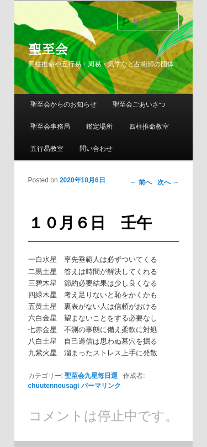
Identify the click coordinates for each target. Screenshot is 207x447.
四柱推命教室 (149, 126)
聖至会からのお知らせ (63, 104)
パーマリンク (101, 386)
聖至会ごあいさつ (139, 104)
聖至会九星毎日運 (91, 376)
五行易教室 (46, 148)
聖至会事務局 (50, 126)
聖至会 (48, 49)
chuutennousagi (53, 386)
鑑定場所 (99, 126)
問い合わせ (96, 148)
